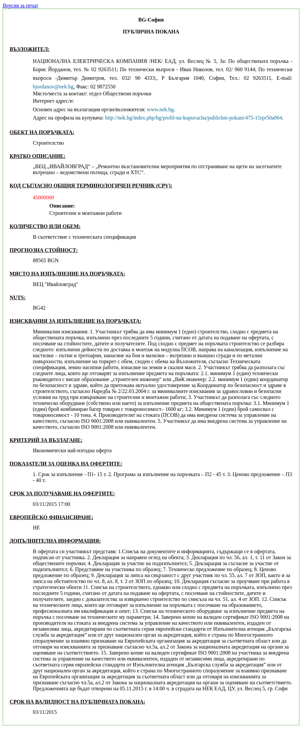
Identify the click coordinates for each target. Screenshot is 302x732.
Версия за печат (20, 5)
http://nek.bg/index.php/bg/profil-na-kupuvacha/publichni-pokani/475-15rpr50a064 (193, 118)
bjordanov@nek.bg (53, 86)
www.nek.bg (160, 109)
